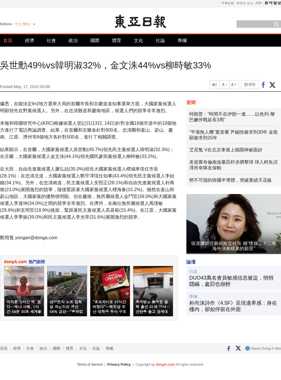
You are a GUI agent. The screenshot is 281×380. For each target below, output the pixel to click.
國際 (94, 40)
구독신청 (227, 3)
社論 (160, 40)
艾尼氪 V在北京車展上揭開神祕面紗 (225, 149)
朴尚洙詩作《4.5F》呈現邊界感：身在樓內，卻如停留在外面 (233, 306)
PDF (259, 3)
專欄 (182, 40)
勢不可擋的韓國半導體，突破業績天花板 (230, 180)
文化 (138, 40)
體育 (116, 40)
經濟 (29, 40)
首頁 (7, 40)
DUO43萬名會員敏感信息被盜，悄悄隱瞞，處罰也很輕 (231, 281)
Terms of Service (90, 365)
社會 (51, 40)
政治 (73, 40)
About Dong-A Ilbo (263, 348)
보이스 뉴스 (245, 3)
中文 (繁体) (22, 24)
